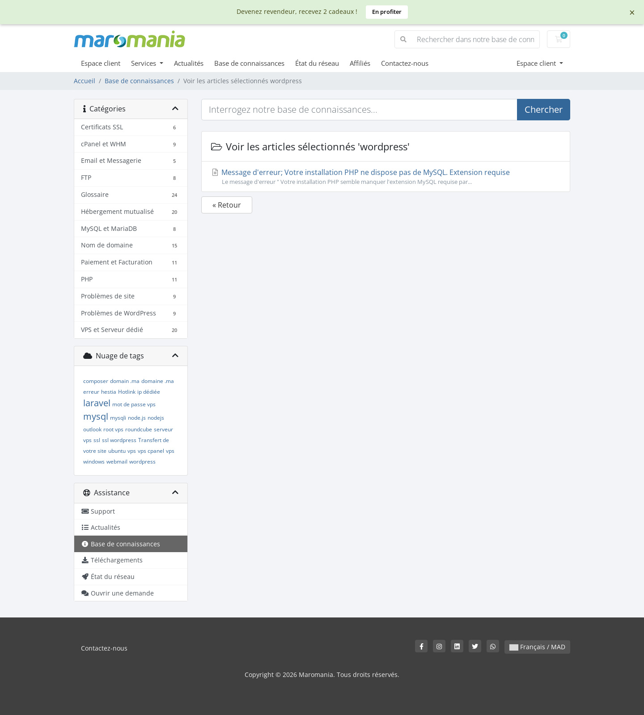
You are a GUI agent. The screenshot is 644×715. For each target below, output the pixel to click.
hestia (108, 392)
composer (95, 381)
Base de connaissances (249, 63)
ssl (96, 440)
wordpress (142, 461)
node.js (137, 417)
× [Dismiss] (632, 12)
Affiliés (360, 63)
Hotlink (127, 392)
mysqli (118, 417)
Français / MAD (537, 647)
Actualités (188, 63)
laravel (96, 403)
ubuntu (117, 451)
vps (131, 451)
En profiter (387, 12)
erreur (91, 392)
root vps (113, 429)
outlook (92, 429)
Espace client (100, 63)
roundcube (138, 429)
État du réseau (317, 63)
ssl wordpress (119, 440)
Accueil (84, 81)
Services (144, 63)
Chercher (544, 109)
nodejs (156, 417)
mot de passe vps (134, 404)
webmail (116, 461)
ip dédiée (148, 392)
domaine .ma (157, 381)
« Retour (226, 205)
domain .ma (125, 381)
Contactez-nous (404, 63)
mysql (95, 416)
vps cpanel (151, 451)
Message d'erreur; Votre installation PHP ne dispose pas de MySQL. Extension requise (386, 176)
